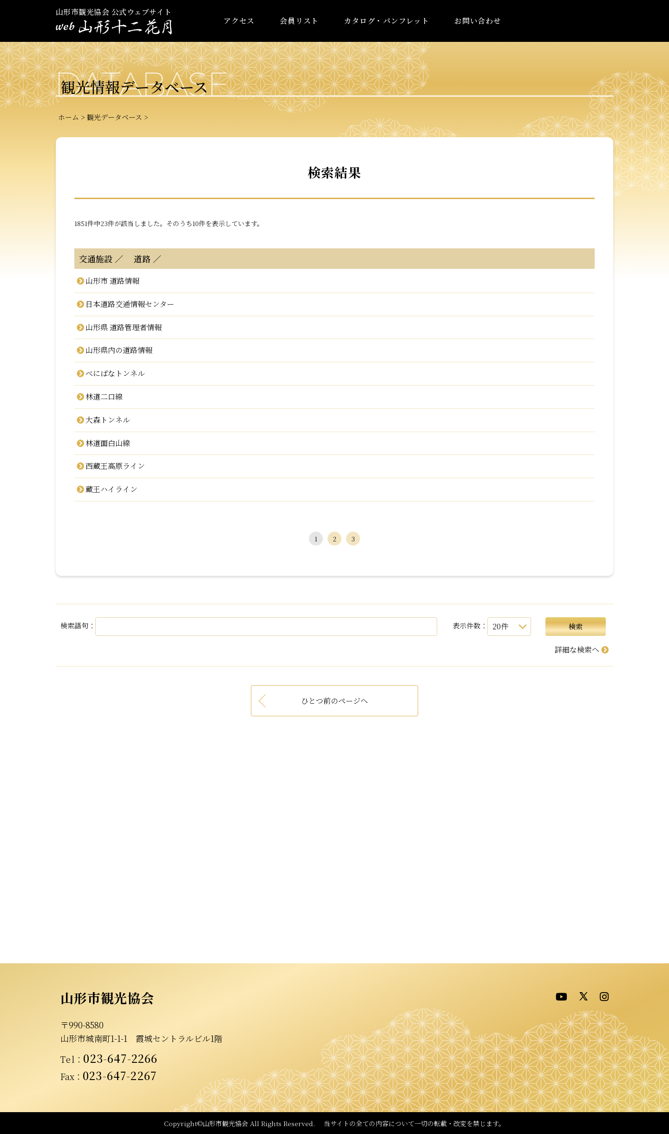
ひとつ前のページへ (334, 700)
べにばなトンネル (115, 373)
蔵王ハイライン (111, 489)
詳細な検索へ (577, 649)
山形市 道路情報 (112, 280)
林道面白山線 (107, 443)
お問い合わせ (477, 20)
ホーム (68, 117)
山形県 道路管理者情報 (123, 327)
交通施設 (95, 259)
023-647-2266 (120, 1058)
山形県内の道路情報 (118, 350)
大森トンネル (107, 419)
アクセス (239, 20)
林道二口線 (104, 396)
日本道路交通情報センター (129, 304)
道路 (138, 259)
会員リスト (299, 20)
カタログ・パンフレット (386, 20)
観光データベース (114, 117)
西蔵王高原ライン (115, 465)
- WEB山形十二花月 (114, 27)
